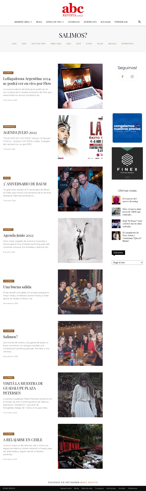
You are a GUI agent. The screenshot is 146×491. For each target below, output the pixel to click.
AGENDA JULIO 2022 (20, 132)
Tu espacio (74, 22)
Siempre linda (23, 22)
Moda (39, 22)
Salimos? (10, 336)
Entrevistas (127, 44)
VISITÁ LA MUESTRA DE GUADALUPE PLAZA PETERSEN (23, 388)
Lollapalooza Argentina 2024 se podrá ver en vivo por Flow (27, 81)
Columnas (8, 281)
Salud (100, 44)
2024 (78, 44)
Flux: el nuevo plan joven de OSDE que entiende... (132, 212)
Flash (89, 44)
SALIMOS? (8, 73)
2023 (68, 44)
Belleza (112, 44)
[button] (139, 22)
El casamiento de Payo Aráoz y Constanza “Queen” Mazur (132, 236)
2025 (14, 44)
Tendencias (120, 22)
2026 (24, 44)
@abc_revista (89, 482)
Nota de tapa (38, 44)
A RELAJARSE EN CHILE (22, 439)
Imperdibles (9, 127)
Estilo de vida (55, 22)
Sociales (105, 22)
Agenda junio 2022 (18, 235)
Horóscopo (90, 22)
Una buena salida (17, 286)
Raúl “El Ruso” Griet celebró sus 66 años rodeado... (132, 223)
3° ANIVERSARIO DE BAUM (24, 183)
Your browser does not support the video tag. (127, 97)
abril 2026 (56, 44)
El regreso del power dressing (130, 200)
